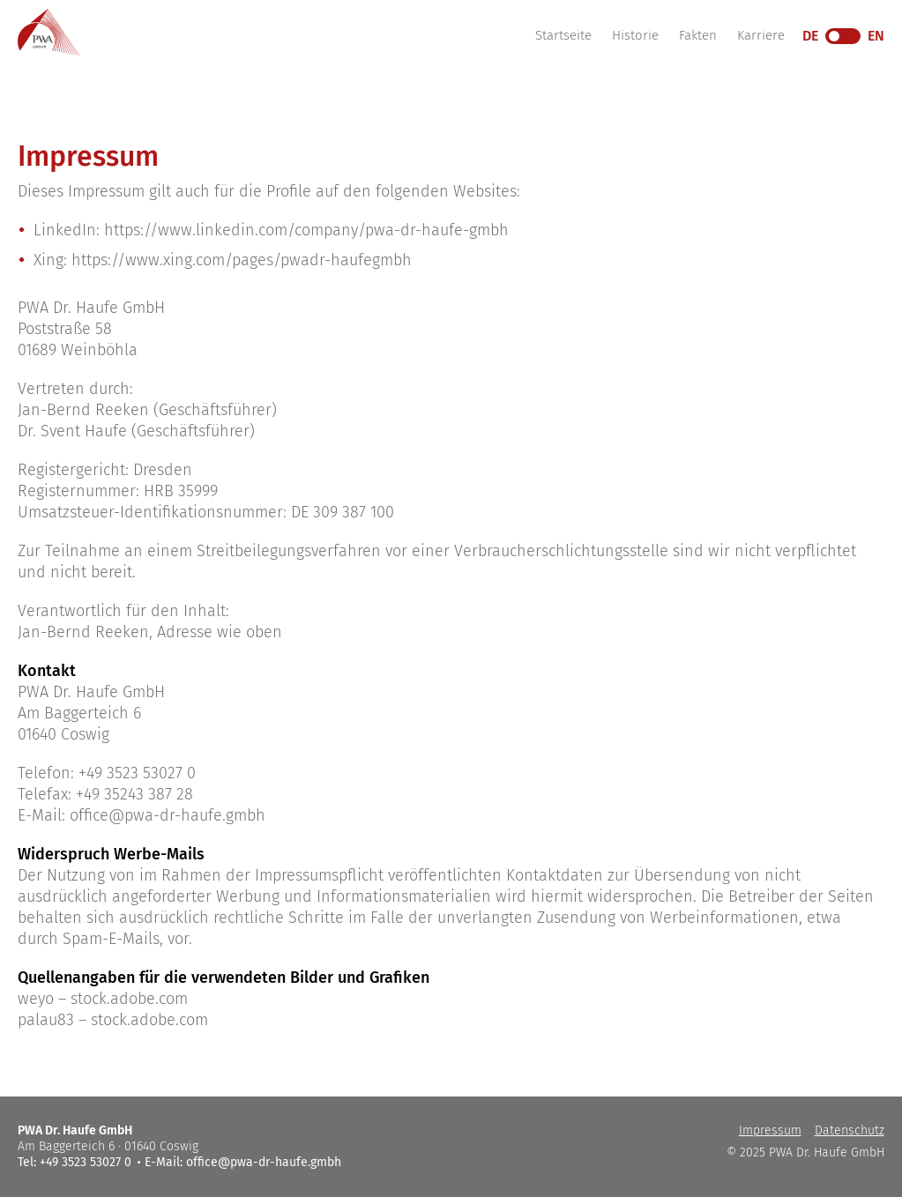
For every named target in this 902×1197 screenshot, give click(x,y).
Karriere (761, 35)
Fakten (698, 35)
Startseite (563, 35)
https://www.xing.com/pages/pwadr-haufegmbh (241, 260)
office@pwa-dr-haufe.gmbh (167, 815)
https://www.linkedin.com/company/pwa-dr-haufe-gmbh (306, 230)
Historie (635, 35)
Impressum (770, 1130)
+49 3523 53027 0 (137, 773)
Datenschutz (849, 1130)
